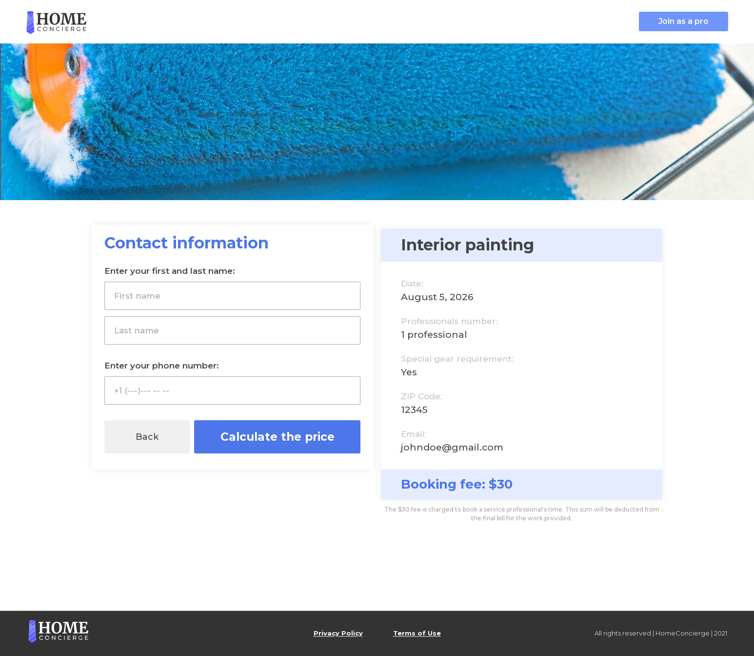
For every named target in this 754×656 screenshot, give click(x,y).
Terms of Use (417, 633)
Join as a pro (683, 21)
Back (147, 436)
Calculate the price (277, 437)
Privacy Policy (338, 633)
